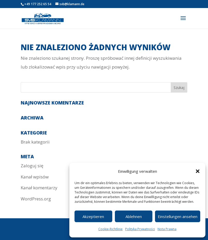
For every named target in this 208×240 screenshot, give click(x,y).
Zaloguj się (32, 166)
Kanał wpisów (35, 177)
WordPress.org (36, 199)
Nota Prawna (167, 229)
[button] (197, 171)
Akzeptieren (93, 216)
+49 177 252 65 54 (37, 4)
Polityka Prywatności (140, 229)
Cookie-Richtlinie (110, 229)
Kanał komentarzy (39, 188)
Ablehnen (133, 216)
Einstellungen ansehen (177, 216)
